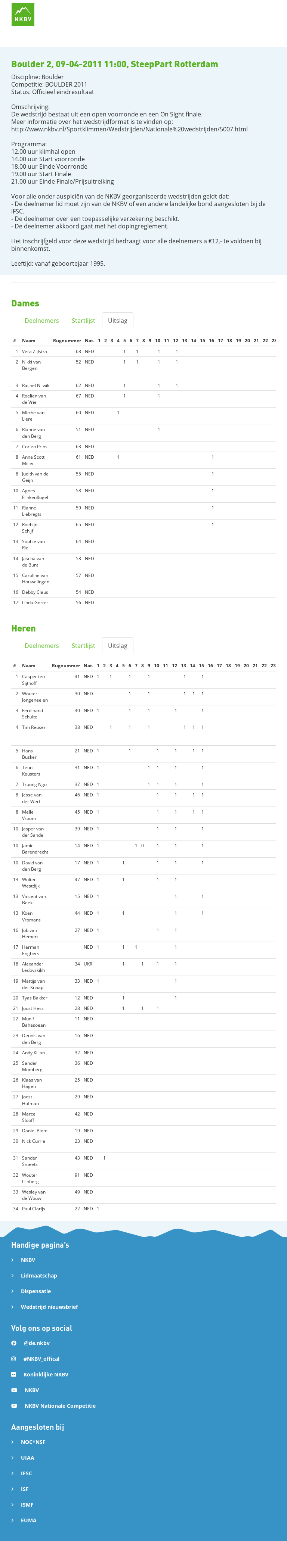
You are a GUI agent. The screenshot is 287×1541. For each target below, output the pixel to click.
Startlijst (83, 320)
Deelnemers (42, 320)
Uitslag (117, 320)
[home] (23, 14)
